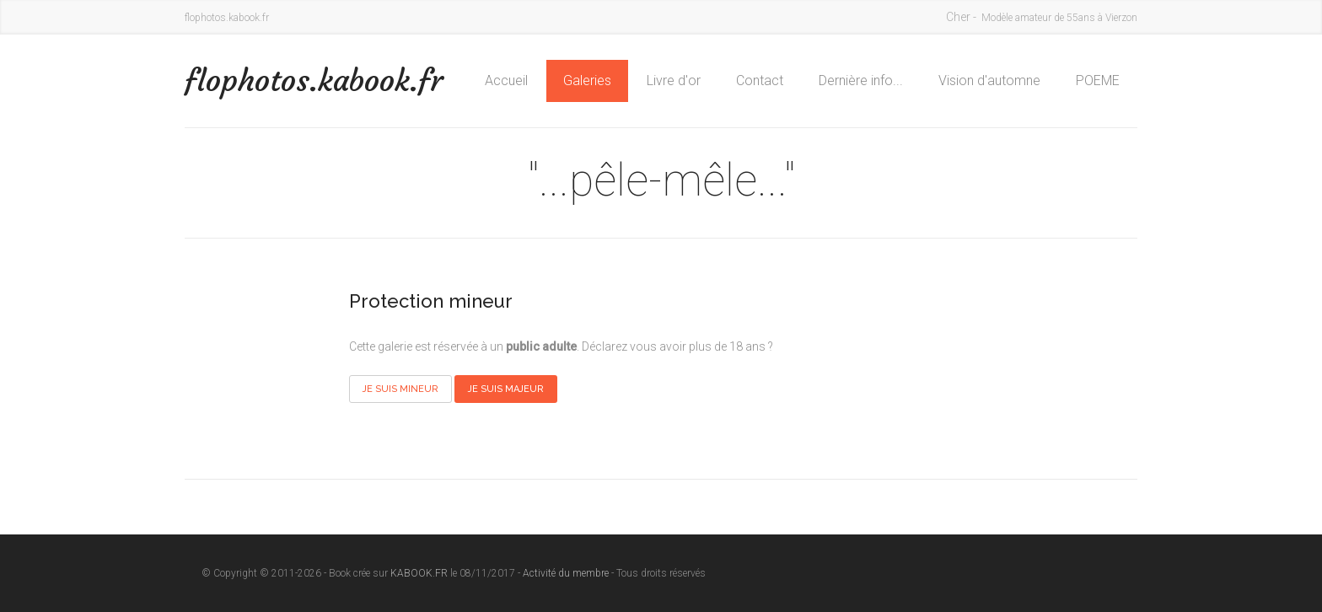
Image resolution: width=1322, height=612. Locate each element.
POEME (1098, 80)
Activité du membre (566, 573)
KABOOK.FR (419, 573)
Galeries (587, 80)
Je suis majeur (506, 389)
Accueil (506, 80)
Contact (759, 80)
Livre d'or (674, 80)
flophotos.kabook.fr (314, 80)
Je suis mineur (400, 389)
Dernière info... (861, 80)
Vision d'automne (989, 80)
